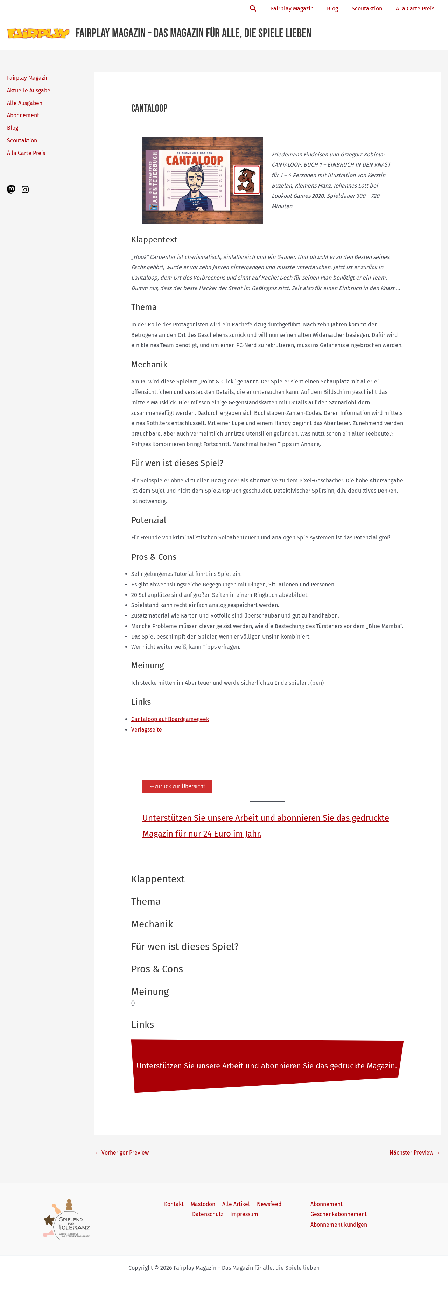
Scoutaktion (370, 8)
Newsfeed (267, 1204)
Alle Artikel (235, 1204)
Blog (338, 8)
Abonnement (23, 115)
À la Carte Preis (416, 8)
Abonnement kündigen (339, 1225)
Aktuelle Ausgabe (29, 90)
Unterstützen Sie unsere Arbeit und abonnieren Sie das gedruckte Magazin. (267, 1066)
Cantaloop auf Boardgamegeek (170, 719)
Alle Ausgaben (25, 103)
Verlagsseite (146, 729)
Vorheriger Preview (121, 1153)
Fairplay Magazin (300, 8)
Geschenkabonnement (338, 1215)
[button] (262, 8)
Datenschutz (208, 1215)
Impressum (244, 1215)
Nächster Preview (414, 1153)
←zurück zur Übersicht (178, 786)
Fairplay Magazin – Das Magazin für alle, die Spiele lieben (194, 33)
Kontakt (175, 1204)
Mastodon (203, 1204)
